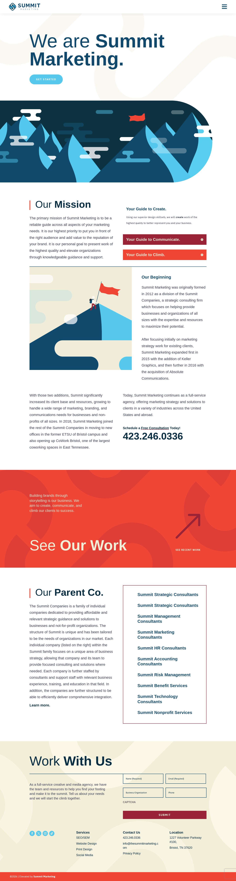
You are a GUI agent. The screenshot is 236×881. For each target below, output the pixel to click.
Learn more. (40, 705)
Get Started (46, 79)
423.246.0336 (153, 436)
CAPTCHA (129, 802)
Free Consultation (155, 428)
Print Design (84, 849)
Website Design (86, 843)
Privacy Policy (132, 853)
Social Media (84, 855)
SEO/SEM (83, 837)
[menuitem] (224, 6)
